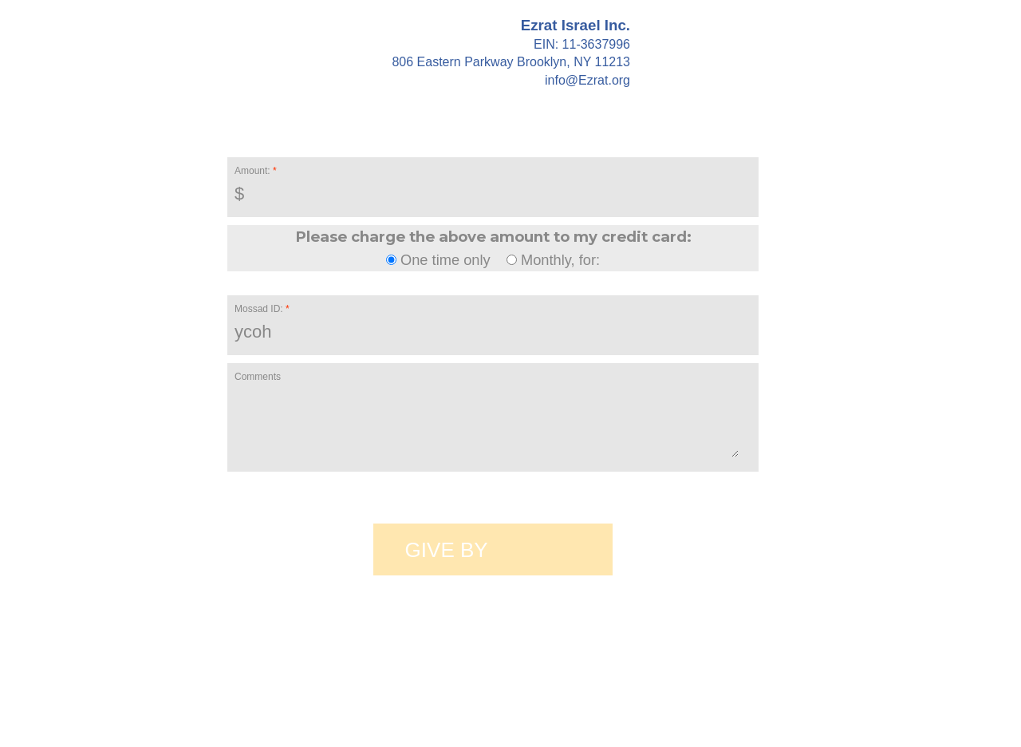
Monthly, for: (553, 259)
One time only (440, 259)
